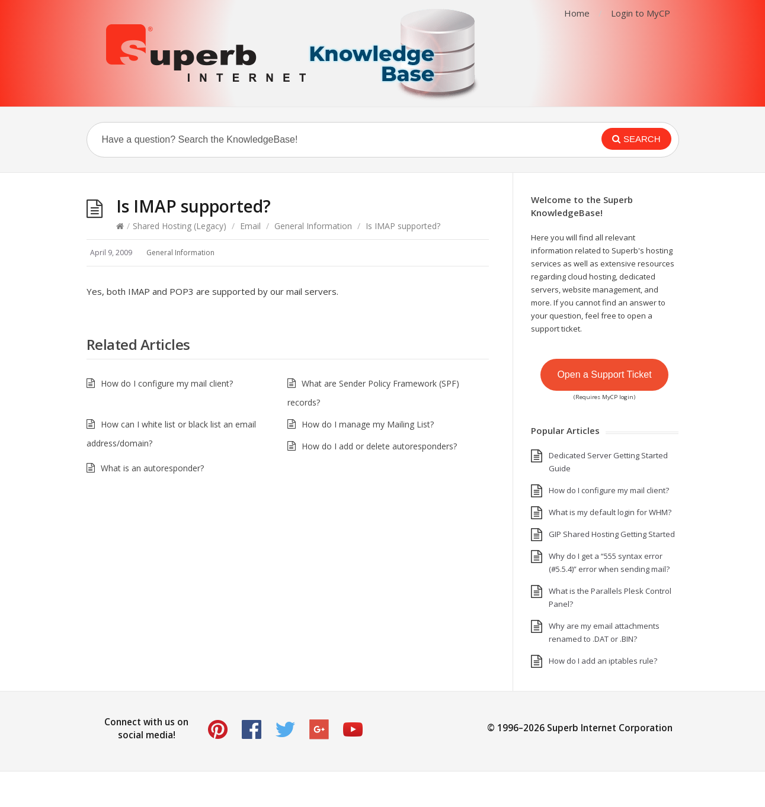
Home (577, 13)
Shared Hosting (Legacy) (179, 226)
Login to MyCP (640, 13)
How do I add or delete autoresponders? (379, 446)
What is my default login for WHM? (610, 512)
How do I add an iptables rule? (603, 660)
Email (250, 226)
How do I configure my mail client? (167, 383)
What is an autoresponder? (152, 468)
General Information (313, 226)
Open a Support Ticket (604, 374)
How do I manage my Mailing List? (368, 424)
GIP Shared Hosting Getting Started (612, 534)
